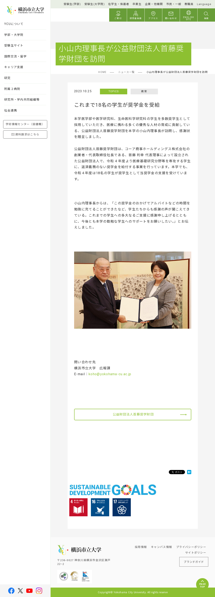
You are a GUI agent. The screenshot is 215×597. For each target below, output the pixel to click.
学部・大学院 (14, 34)
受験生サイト (14, 45)
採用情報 (141, 547)
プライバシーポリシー (191, 547)
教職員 (189, 4)
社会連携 (10, 110)
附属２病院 (12, 89)
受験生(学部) (72, 4)
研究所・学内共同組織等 (21, 99)
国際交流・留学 (15, 56)
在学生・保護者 (118, 4)
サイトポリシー (195, 552)
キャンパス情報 (161, 547)
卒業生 (137, 4)
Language (204, 4)
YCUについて (14, 24)
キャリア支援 (14, 67)
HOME (102, 72)
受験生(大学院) (94, 4)
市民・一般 (173, 4)
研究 (7, 78)
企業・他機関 (154, 4)
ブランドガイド (194, 562)
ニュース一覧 (126, 72)
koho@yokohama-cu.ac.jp (110, 374)
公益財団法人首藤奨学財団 (133, 414)
